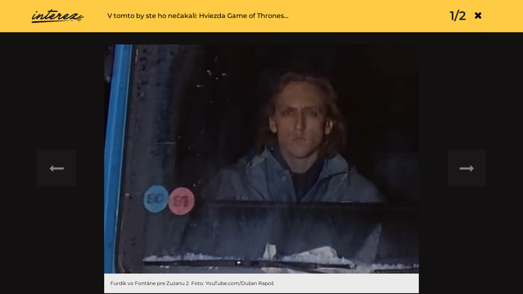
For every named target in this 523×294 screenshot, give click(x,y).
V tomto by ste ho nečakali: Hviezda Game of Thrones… (197, 16)
